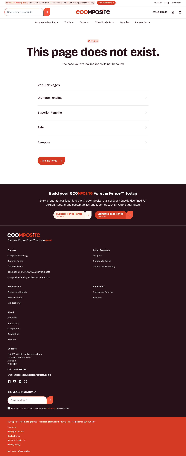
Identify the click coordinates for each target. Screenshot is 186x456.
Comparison (13, 328)
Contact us (13, 334)
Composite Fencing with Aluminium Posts (28, 272)
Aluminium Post (15, 297)
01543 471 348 (160, 12)
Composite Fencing (45, 22)
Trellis (67, 22)
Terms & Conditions (16, 440)
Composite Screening (104, 266)
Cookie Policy (13, 436)
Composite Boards (17, 292)
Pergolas (97, 255)
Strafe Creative (22, 451)
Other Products (103, 22)
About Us (158, 3)
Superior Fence (15, 261)
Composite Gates (102, 261)
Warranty (11, 427)
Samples (124, 22)
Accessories (141, 22)
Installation (176, 3)
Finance (11, 339)
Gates (83, 22)
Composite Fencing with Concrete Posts (28, 277)
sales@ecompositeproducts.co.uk (32, 375)
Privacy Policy (51, 408)
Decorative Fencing (103, 292)
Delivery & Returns (15, 432)
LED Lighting (14, 303)
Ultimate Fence (15, 266)
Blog (167, 3)
